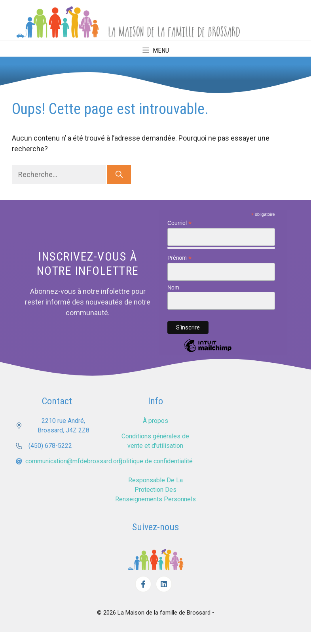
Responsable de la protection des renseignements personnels (155, 488)
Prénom (179, 257)
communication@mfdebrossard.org (73, 460)
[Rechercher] (119, 173)
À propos (155, 419)
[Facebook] (143, 583)
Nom (173, 286)
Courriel (179, 222)
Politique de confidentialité (155, 460)
